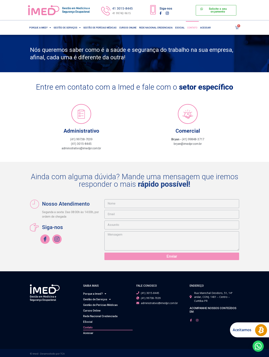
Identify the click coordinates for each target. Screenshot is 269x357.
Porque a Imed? (40, 27)
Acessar (205, 27)
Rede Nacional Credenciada (156, 27)
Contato (192, 27)
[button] (216, 10)
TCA (62, 352)
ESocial (180, 27)
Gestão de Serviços (67, 27)
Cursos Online (128, 27)
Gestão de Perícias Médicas (100, 27)
